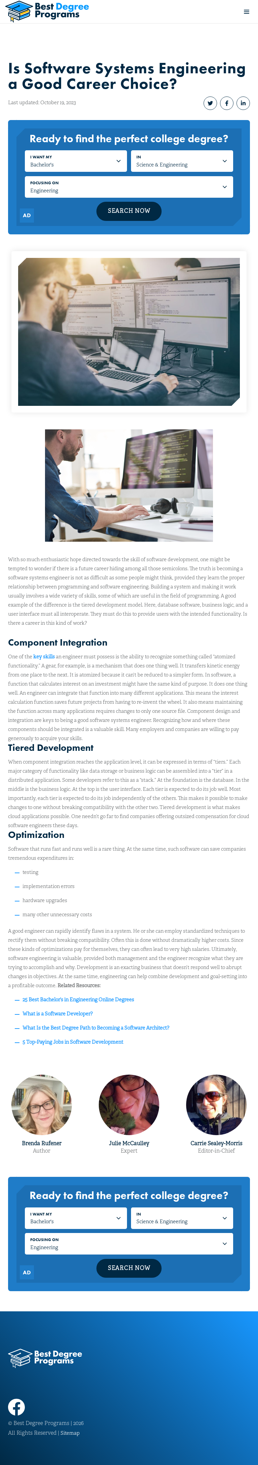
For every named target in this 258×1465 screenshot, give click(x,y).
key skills (44, 657)
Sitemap (70, 1433)
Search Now (129, 211)
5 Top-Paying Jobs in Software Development (73, 1042)
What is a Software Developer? (58, 1014)
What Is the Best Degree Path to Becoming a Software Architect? (96, 1028)
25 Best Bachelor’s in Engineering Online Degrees (78, 1000)
